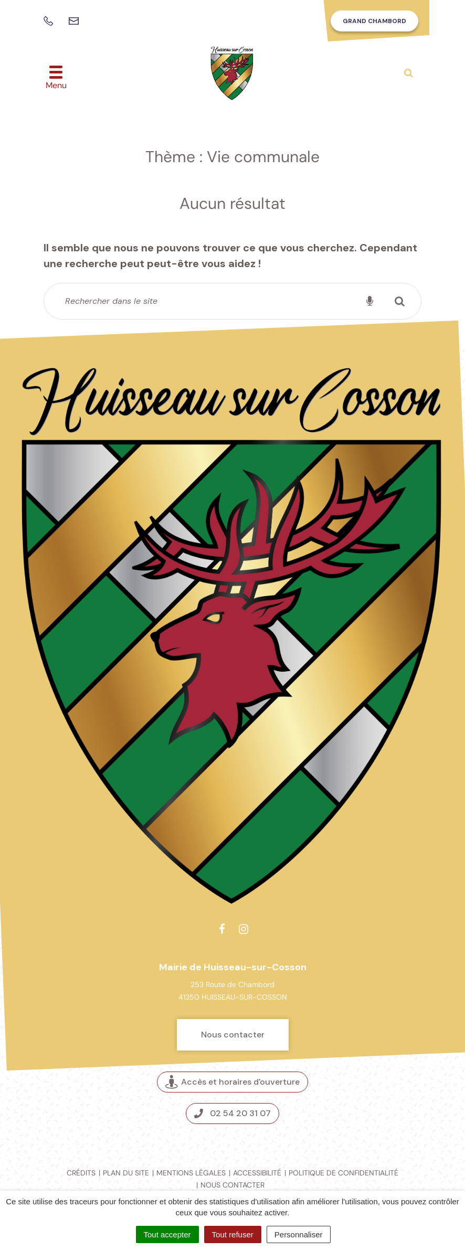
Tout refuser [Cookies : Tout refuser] (232, 1234)
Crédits (81, 1173)
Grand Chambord (374, 21)
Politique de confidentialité (343, 1173)
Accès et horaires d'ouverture (232, 1082)
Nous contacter (233, 1034)
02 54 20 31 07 (232, 1113)
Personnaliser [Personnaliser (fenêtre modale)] (298, 1234)
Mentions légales (191, 1173)
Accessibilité (257, 1173)
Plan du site (126, 1173)
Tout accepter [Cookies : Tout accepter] (167, 1234)
